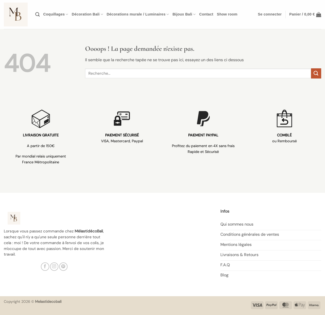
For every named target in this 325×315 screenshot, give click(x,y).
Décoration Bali (87, 14)
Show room (227, 14)
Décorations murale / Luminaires (138, 14)
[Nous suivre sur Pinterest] (63, 266)
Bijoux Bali (184, 14)
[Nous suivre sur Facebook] (45, 266)
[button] (270, 14)
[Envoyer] (316, 73)
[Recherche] (37, 14)
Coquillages (55, 14)
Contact (206, 14)
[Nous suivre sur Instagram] (54, 266)
